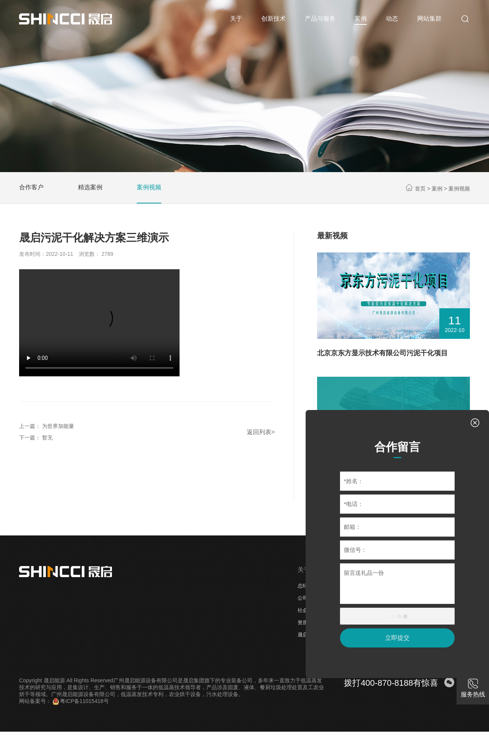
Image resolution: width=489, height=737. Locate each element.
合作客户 (31, 187)
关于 (304, 569)
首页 (420, 188)
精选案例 (90, 187)
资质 (303, 622)
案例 (437, 188)
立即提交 (397, 638)
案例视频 (149, 187)
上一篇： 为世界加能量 (46, 426)
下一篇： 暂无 (36, 437)
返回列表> (261, 432)
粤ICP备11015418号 (81, 701)
